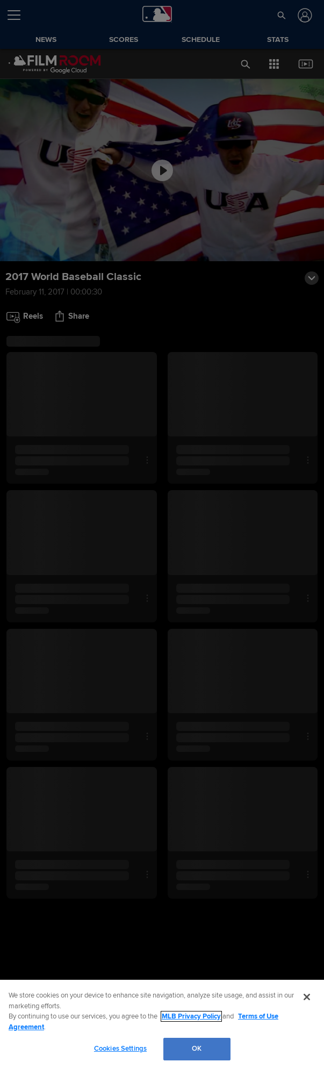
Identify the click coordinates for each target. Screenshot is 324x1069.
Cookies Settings (120, 1048)
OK (196, 1048)
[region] (162, 1024)
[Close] (307, 997)
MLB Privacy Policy (191, 1016)
